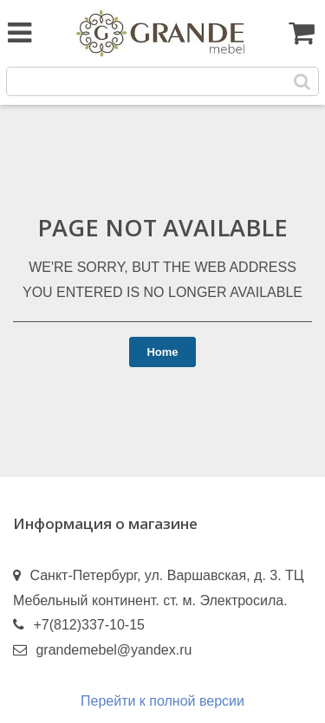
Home (162, 351)
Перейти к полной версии (162, 701)
